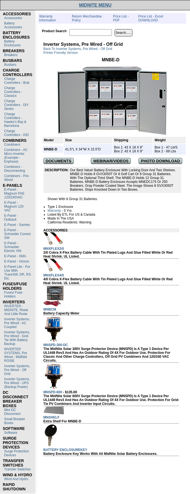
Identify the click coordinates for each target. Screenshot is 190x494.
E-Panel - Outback (11, 217)
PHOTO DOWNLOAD (160, 161)
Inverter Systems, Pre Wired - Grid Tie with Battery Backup (17, 338)
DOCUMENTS (58, 161)
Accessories (13, 18)
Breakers (10, 55)
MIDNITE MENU (95, 5)
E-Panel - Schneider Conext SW (17, 234)
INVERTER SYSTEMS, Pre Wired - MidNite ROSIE (15, 355)
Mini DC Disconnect (12, 412)
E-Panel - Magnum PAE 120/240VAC (14, 193)
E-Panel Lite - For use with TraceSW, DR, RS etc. (17, 272)
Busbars (10, 65)
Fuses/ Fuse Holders (13, 294)
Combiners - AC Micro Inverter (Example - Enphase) (16, 155)
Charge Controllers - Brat (16, 81)
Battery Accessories (13, 25)
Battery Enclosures (12, 43)
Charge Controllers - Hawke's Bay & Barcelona (15, 120)
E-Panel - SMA (15, 256)
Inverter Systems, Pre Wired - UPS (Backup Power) (17, 383)
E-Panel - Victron (16, 261)
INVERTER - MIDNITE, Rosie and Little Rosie (16, 310)
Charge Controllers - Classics (13, 92)
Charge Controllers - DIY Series (16, 105)
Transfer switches (17, 469)
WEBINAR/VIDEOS (111, 161)
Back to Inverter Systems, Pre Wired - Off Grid (77, 49)
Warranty (54, 211)
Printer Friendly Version (60, 53)
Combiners (12, 145)
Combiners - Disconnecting (14, 169)
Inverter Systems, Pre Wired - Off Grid (17, 370)
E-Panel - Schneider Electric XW (12, 247)
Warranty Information (47, 18)
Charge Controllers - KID (16, 133)
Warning (85, 222)
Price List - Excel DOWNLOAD (150, 18)
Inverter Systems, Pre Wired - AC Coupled (17, 323)
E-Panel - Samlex (17, 225)
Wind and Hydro (16, 479)
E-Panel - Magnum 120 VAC (14, 206)
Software (10, 433)
